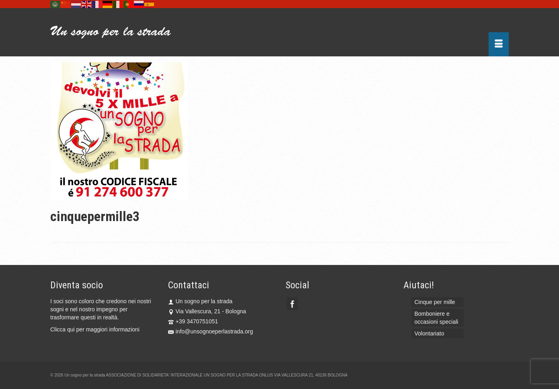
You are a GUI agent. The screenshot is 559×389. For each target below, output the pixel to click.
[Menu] (499, 44)
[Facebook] (292, 303)
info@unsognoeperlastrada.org (210, 331)
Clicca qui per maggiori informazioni (95, 329)
